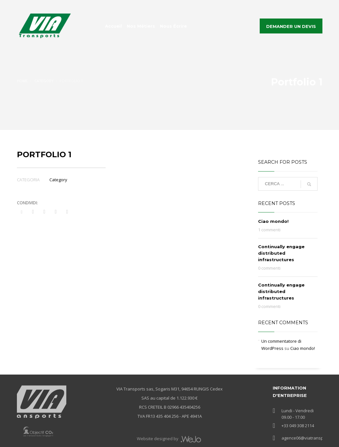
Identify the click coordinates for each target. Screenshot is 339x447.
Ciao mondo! (273, 221)
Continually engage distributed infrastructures (281, 253)
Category (58, 180)
